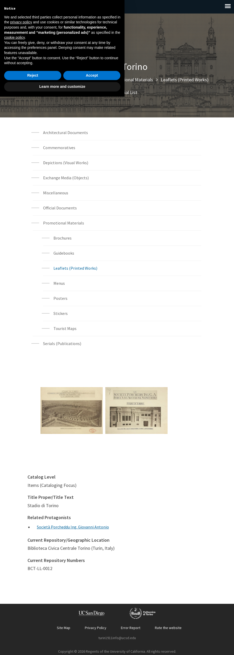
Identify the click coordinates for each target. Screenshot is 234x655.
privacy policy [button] (21, 580)
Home (31, 80)
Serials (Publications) (62, 343)
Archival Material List (117, 92)
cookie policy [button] (14, 596)
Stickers (60, 313)
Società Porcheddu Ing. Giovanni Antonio (73, 527)
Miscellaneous (55, 192)
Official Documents (60, 207)
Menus (59, 283)
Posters (60, 298)
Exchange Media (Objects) (66, 177)
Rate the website (168, 627)
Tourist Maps (65, 328)
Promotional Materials (131, 80)
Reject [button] (32, 634)
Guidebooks (63, 253)
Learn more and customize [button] (62, 645)
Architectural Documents (65, 132)
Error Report (130, 627)
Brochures (62, 238)
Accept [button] (92, 634)
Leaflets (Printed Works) (185, 80)
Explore (52, 80)
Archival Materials (84, 80)
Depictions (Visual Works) (65, 162)
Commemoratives (59, 147)
